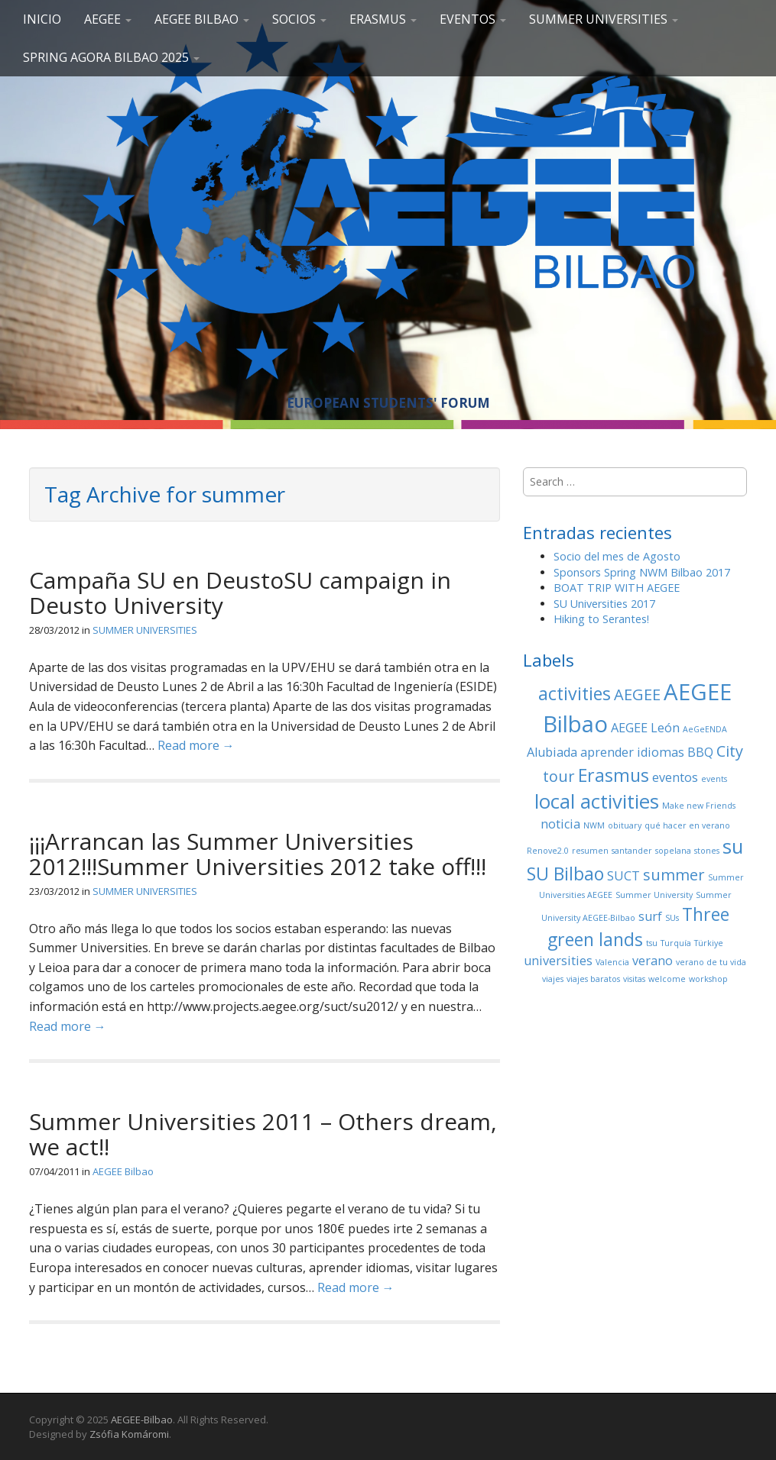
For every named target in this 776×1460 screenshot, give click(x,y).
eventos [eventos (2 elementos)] (675, 777)
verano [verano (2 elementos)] (652, 960)
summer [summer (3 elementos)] (674, 874)
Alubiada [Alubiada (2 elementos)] (552, 752)
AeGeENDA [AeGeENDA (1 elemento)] (705, 729)
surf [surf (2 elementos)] (650, 916)
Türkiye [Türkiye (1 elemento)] (708, 943)
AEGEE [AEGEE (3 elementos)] (637, 694)
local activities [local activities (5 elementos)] (596, 801)
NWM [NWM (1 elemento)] (594, 825)
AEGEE (107, 19)
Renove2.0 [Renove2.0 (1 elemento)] (548, 850)
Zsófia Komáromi (129, 1434)
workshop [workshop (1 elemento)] (708, 979)
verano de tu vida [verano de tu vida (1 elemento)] (711, 962)
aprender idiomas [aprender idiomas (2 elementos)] (632, 752)
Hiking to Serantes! (601, 619)
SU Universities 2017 (604, 603)
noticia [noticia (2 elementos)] (560, 824)
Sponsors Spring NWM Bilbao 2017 (642, 572)
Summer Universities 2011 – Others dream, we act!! (263, 1134)
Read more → (196, 745)
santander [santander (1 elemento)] (632, 850)
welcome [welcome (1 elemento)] (667, 979)
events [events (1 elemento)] (714, 779)
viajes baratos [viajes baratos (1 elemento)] (593, 979)
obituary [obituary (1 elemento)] (624, 825)
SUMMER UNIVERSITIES (603, 19)
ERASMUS (383, 19)
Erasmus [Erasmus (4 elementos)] (613, 775)
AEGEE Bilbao (201, 19)
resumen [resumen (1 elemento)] (590, 850)
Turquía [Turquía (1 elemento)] (676, 943)
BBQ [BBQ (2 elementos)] (700, 752)
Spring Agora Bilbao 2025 (111, 57)
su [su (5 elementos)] (732, 846)
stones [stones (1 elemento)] (706, 850)
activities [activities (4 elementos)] (574, 693)
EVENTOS (473, 19)
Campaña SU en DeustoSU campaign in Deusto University (240, 592)
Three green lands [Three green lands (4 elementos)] (638, 926)
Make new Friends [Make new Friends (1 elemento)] (698, 805)
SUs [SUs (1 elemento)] (672, 917)
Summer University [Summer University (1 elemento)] (654, 895)
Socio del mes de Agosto (617, 556)
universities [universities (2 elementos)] (558, 960)
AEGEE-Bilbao (142, 1419)
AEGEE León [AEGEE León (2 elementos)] (645, 727)
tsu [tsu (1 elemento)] (651, 943)
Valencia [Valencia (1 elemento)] (612, 962)
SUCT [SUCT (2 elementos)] (623, 875)
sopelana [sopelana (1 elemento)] (673, 850)
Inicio (42, 19)
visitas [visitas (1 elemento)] (634, 979)
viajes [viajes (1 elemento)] (552, 979)
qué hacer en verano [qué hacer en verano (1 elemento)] (687, 825)
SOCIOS (299, 19)
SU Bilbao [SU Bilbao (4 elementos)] (565, 873)
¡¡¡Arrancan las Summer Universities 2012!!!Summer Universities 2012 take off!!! (257, 853)
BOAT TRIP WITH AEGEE (617, 587)
